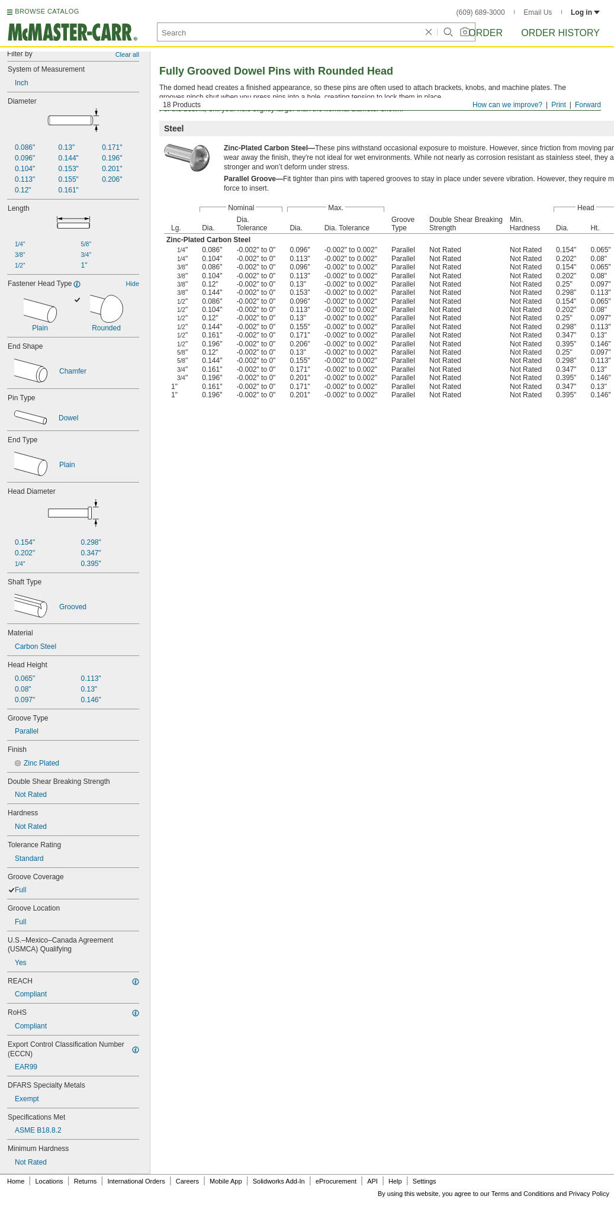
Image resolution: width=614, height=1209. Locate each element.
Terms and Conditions (522, 1193)
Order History (560, 33)
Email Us (537, 12)
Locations (49, 1181)
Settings (424, 1181)
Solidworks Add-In (279, 1181)
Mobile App (226, 1181)
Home (15, 1181)
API (372, 1181)
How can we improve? (507, 105)
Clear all (127, 54)
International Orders (136, 1181)
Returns (85, 1181)
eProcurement (336, 1181)
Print (558, 105)
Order (485, 33)
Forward (588, 105)
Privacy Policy (589, 1193)
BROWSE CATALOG (47, 11)
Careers (187, 1181)
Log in (585, 12)
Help (395, 1181)
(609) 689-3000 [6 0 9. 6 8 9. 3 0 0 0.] (481, 12)
